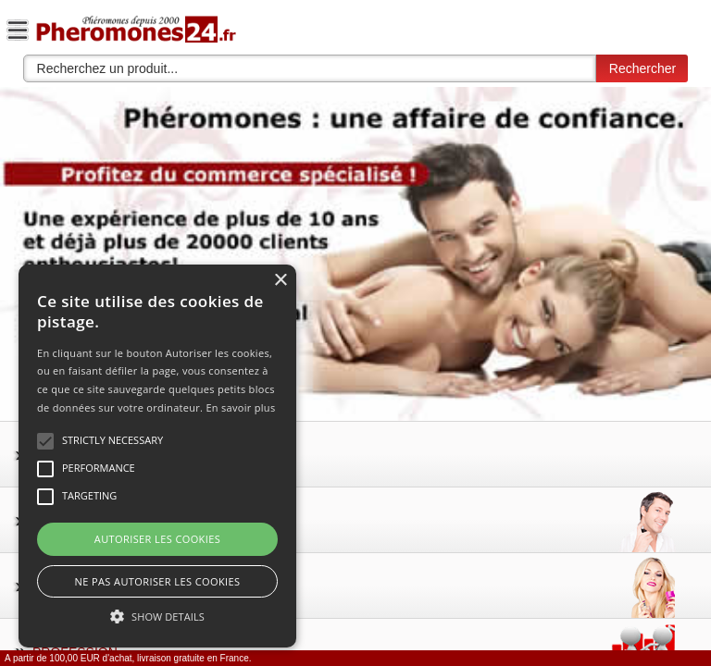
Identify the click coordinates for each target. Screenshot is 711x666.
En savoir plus (240, 407)
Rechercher (642, 68)
